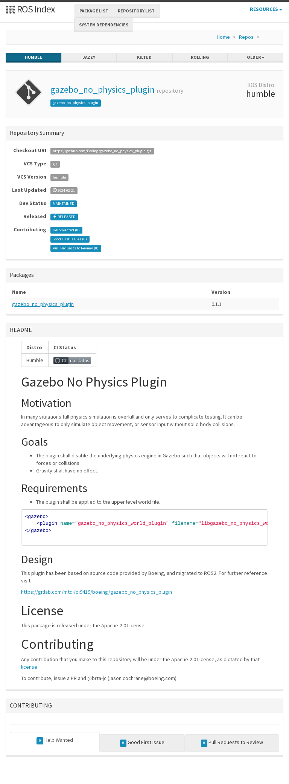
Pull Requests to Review (232, 742)
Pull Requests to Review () (76, 248)
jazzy (89, 57)
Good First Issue (142, 742)
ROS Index (30, 9)
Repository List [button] (136, 11)
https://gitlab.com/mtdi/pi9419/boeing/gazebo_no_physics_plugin (96, 591)
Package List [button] (93, 11)
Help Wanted (55, 740)
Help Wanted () (66, 230)
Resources (266, 9)
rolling (200, 57)
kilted (144, 57)
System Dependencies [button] (103, 25)
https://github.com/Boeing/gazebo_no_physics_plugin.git (102, 150)
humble (33, 57)
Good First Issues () (70, 239)
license (29, 666)
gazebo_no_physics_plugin (102, 89)
